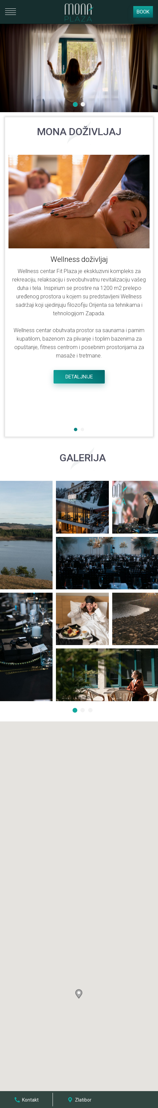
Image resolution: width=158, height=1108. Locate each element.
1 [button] (76, 105)
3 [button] (91, 711)
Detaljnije (79, 377)
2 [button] (83, 105)
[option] (79, 68)
